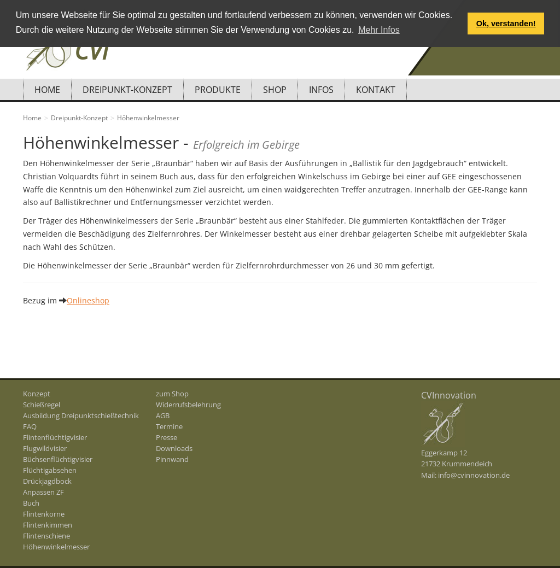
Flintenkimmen (47, 525)
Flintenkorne (44, 514)
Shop (275, 90)
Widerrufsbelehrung (188, 404)
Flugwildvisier (45, 448)
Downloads (174, 448)
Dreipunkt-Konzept (127, 90)
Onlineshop (88, 300)
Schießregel (41, 404)
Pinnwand (172, 459)
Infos (321, 90)
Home (47, 90)
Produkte (218, 90)
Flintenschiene (46, 536)
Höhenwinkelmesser (56, 547)
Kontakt (375, 90)
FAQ (30, 426)
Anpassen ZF (43, 492)
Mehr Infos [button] (379, 29)
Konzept (36, 394)
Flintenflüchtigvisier (55, 437)
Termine (169, 426)
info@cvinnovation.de (474, 475)
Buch (31, 503)
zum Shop (172, 394)
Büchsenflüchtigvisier (57, 459)
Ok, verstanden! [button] (506, 23)
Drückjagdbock (47, 481)
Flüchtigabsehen (50, 470)
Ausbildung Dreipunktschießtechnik (81, 415)
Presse (166, 437)
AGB (163, 415)
